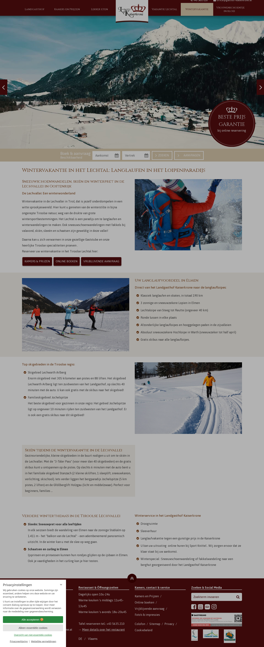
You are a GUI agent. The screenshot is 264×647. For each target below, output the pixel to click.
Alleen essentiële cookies (33, 627)
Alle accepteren (33, 619)
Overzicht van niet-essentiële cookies (33, 635)
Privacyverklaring (19, 641)
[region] (33, 601)
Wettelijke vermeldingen (43, 641)
